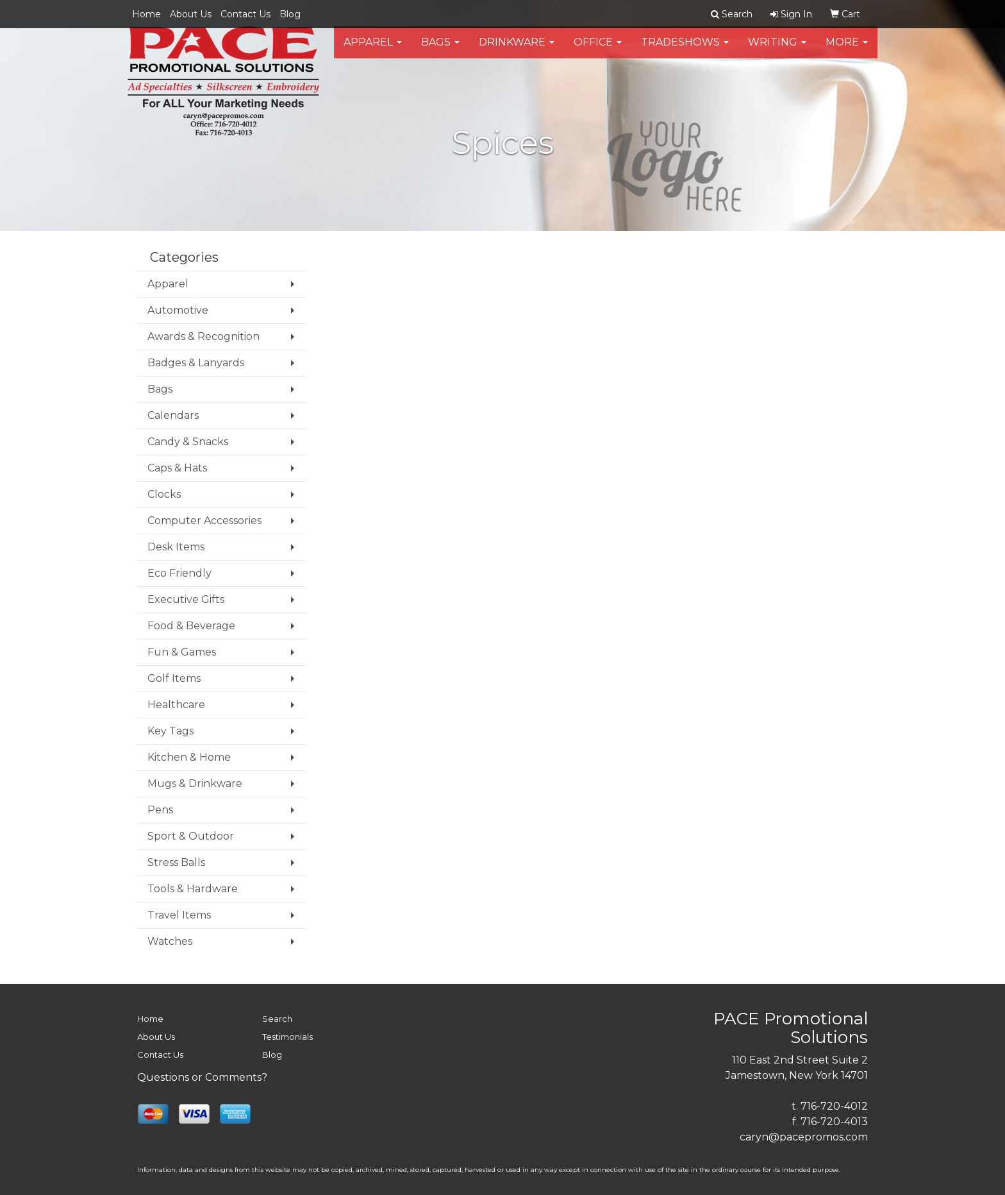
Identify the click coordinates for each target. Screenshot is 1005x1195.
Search (277, 1018)
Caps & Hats (177, 468)
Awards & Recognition (203, 336)
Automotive (177, 310)
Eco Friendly (179, 573)
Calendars (173, 415)
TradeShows (685, 51)
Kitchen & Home (189, 757)
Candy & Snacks (187, 442)
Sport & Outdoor (190, 836)
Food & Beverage (191, 626)
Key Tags (170, 731)
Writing (777, 51)
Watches (169, 941)
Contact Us (245, 14)
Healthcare (176, 705)
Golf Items (174, 678)
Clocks (164, 494)
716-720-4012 (834, 1106)
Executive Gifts (185, 599)
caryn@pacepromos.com (804, 1137)
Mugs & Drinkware (194, 783)
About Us (191, 14)
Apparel (373, 51)
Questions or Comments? (202, 1077)
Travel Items (179, 915)
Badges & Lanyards (195, 363)
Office (598, 51)
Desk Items (175, 547)
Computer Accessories (204, 520)
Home (146, 14)
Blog (290, 14)
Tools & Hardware (192, 889)
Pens (160, 810)
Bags (440, 51)
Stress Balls (176, 862)
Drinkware (516, 51)
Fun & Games (181, 652)
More (847, 51)
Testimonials (287, 1036)
